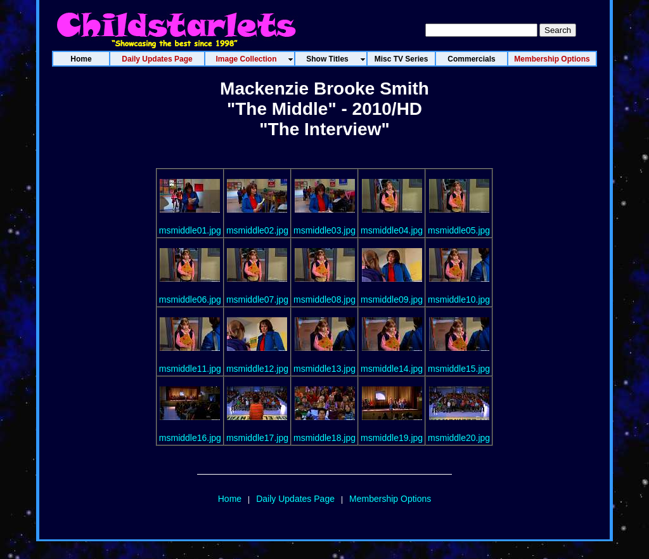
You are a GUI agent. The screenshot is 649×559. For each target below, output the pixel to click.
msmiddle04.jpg (392, 230)
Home (229, 499)
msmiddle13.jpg (324, 369)
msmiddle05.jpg (459, 230)
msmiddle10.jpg (459, 299)
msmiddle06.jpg (190, 299)
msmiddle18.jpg (324, 438)
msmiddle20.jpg (459, 438)
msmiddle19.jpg (392, 438)
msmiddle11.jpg (190, 369)
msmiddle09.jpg (392, 299)
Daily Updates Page (295, 499)
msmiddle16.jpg (190, 438)
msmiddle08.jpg (324, 299)
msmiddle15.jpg (459, 369)
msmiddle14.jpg (392, 369)
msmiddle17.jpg (257, 438)
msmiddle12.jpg (257, 369)
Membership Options (390, 499)
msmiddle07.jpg (257, 299)
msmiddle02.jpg (257, 230)
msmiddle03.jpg (324, 230)
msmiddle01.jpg (190, 230)
